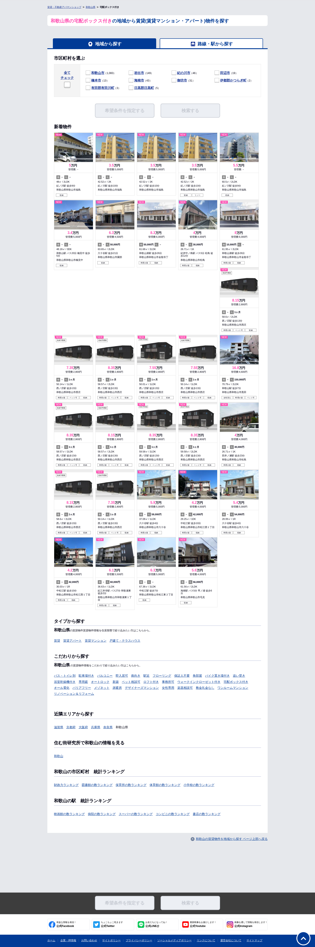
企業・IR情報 (68, 940)
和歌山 (58, 756)
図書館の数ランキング (97, 785)
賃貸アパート (72, 640)
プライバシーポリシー (139, 940)
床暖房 (117, 687)
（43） (140, 80)
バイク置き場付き (217, 675)
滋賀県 (58, 727)
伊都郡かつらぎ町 (233, 80)
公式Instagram (250, 924)
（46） (185, 73)
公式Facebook (66, 924)
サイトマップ (254, 940)
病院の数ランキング (102, 814)
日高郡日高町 (144, 88)
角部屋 (197, 675)
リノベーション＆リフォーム (74, 693)
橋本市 (96, 80)
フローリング (162, 675)
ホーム (51, 940)
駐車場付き (86, 675)
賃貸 (57, 640)
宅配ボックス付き (236, 682)
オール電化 (61, 687)
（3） (103, 88)
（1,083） (101, 73)
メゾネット (101, 687)
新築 (116, 682)
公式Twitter (112, 924)
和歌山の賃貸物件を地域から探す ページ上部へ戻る (232, 839)
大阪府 (83, 727)
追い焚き (239, 675)
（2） (234, 80)
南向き (135, 675)
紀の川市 (183, 73)
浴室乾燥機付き (65, 682)
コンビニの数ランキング (173, 814)
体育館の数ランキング (165, 785)
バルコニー (105, 675)
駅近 (146, 675)
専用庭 (83, 682)
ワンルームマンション (232, 687)
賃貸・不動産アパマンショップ (64, 7)
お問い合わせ (89, 940)
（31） (183, 80)
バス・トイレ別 (65, 675)
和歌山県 (90, 7)
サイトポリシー (111, 940)
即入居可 (122, 675)
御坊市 (182, 80)
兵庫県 (95, 727)
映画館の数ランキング (69, 814)
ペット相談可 (131, 682)
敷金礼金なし (205, 687)
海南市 (139, 80)
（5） (144, 88)
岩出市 (139, 73)
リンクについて (206, 940)
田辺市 (225, 73)
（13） (97, 80)
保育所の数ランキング (131, 785)
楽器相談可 (185, 687)
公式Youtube (203, 924)
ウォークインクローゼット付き (198, 682)
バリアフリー (81, 687)
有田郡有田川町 (102, 88)
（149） (141, 73)
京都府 (71, 727)
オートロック (100, 682)
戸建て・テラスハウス (124, 640)
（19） (226, 73)
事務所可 (168, 682)
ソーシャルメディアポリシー (174, 940)
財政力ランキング (66, 785)
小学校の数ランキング (198, 785)
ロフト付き (151, 682)
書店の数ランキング (206, 814)
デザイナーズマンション (142, 687)
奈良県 (108, 727)
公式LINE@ (156, 924)
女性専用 (168, 687)
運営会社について (230, 940)
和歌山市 (97, 73)
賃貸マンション (95, 640)
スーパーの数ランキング (136, 814)
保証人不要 (182, 675)
